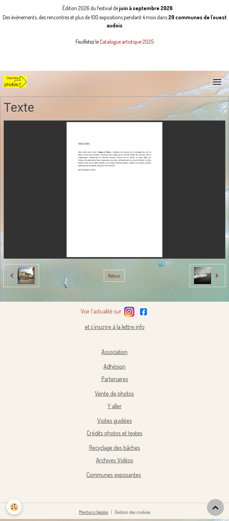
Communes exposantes (114, 474)
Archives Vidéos (114, 460)
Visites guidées (114, 420)
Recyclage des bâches (114, 447)
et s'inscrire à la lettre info (115, 326)
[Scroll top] (215, 507)
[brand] (16, 82)
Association (114, 351)
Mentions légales (93, 512)
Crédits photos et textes (114, 433)
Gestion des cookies (132, 512)
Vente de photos (114, 393)
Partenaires (114, 379)
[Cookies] (14, 507)
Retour (114, 276)
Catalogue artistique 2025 (127, 41)
